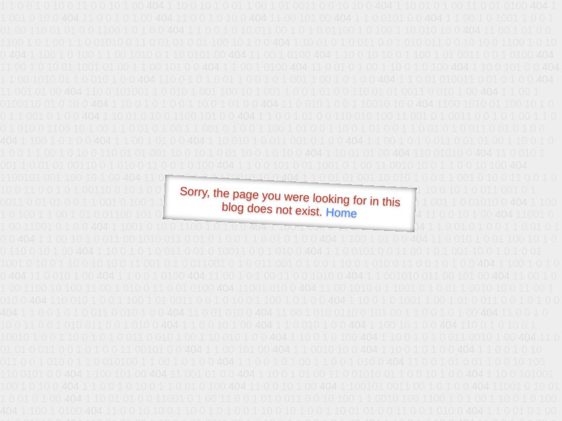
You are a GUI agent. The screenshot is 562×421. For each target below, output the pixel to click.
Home (341, 212)
